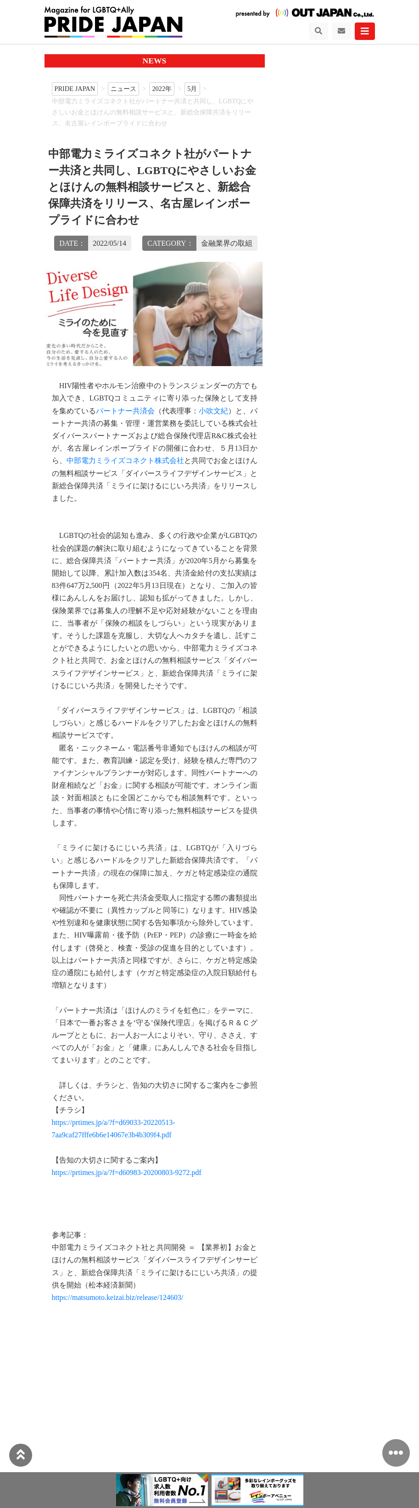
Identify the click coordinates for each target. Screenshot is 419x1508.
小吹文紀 (213, 411)
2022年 (162, 88)
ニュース (123, 88)
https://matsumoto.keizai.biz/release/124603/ (118, 1297)
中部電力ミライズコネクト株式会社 (125, 460)
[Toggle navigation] (318, 31)
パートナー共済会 (125, 411)
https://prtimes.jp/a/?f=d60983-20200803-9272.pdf (126, 1172)
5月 (192, 88)
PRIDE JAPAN (75, 88)
